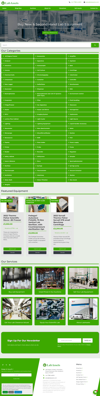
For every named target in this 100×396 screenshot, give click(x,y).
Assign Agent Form (81, 381)
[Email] (16, 374)
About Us (47, 8)
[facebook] (2, 364)
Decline (11, 392)
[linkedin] (9, 364)
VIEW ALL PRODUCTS (50, 32)
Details (12, 252)
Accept (5, 392)
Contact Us (94, 8)
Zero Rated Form (81, 379)
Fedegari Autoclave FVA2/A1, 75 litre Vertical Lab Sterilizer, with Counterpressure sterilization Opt (36, 222)
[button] (49, 37)
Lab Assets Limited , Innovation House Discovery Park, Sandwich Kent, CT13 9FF (54, 371)
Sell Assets (78, 8)
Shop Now (18, 8)
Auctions (33, 8)
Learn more (18, 392)
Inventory (78, 370)
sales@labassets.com (92, 2)
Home (4, 8)
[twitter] (6, 364)
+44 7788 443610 (76, 2)
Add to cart (12, 249)
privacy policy (15, 389)
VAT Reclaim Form (81, 377)
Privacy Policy (80, 384)
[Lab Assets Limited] (52, 365)
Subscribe (16, 378)
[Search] (46, 45)
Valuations (62, 8)
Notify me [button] (87, 340)
